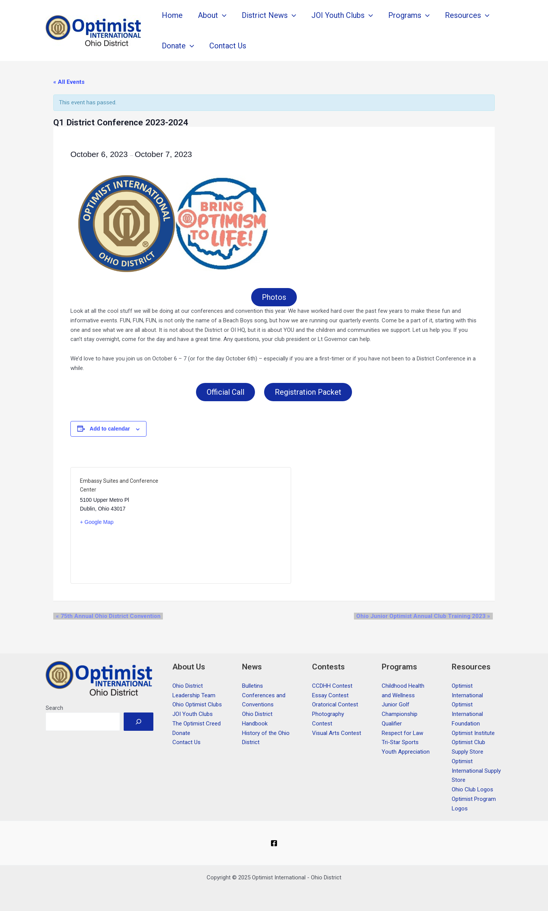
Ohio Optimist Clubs (197, 704)
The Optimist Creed (196, 723)
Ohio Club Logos (472, 789)
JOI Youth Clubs (192, 714)
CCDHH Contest (332, 685)
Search (54, 707)
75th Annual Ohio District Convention (105, 617)
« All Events (68, 81)
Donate (181, 733)
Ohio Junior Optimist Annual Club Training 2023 (426, 617)
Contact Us (186, 742)
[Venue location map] (231, 527)
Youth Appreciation (406, 751)
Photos (274, 297)
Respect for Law (402, 733)
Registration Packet (309, 393)
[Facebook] (274, 843)
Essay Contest (330, 695)
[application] (222, 15)
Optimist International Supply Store (476, 771)
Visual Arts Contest (336, 733)
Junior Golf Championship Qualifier (399, 714)
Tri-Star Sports (400, 742)
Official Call (225, 393)
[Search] (138, 721)
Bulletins (252, 685)
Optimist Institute (473, 733)
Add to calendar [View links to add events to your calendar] (110, 430)
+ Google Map (96, 523)
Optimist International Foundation (467, 714)
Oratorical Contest (335, 704)
